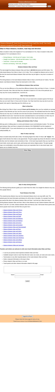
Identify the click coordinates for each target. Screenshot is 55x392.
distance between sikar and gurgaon (13, 225)
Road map (32, 43)
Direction (24, 43)
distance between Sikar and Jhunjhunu (13, 237)
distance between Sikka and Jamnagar (13, 245)
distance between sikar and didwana (13, 218)
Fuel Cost (17, 45)
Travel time (16, 43)
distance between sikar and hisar (12, 229)
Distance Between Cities (22, 322)
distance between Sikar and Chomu (12, 210)
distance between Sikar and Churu (12, 212)
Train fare (47, 43)
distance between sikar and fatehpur (13, 220)
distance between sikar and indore (12, 231)
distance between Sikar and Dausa (12, 214)
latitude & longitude (6, 45)
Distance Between (6, 43)
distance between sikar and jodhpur (12, 240)
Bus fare (39, 43)
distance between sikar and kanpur (12, 242)
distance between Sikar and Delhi (12, 216)
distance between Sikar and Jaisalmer (13, 235)
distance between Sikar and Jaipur (12, 233)
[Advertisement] (16, 26)
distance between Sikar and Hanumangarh (14, 227)
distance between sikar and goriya (12, 223)
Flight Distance (26, 45)
